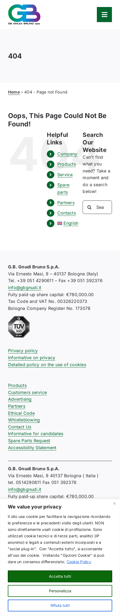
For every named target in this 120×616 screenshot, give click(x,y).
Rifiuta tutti (60, 605)
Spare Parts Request (29, 440)
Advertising (20, 399)
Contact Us (19, 427)
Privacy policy (23, 350)
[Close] (114, 503)
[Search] (89, 207)
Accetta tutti (60, 576)
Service (65, 174)
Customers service (27, 392)
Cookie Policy (79, 561)
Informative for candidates (35, 433)
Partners (66, 202)
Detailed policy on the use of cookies (47, 364)
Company (67, 154)
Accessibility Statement (32, 447)
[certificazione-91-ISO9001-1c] (19, 318)
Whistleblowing (24, 420)
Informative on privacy (31, 357)
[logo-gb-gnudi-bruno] (24, 6)
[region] (60, 557)
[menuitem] (66, 223)
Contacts (66, 213)
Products (66, 164)
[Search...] (97, 207)
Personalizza (60, 591)
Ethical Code (21, 413)
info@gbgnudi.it (24, 287)
